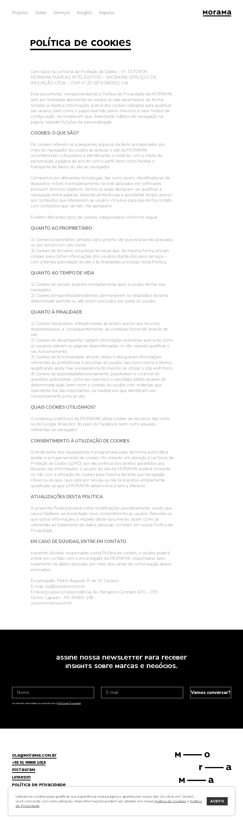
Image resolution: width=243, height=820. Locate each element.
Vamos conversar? (210, 692)
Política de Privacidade (69, 703)
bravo (237, 814)
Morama (217, 13)
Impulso (107, 13)
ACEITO (217, 801)
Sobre (40, 13)
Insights (84, 13)
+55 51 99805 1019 (28, 762)
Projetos (20, 13)
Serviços (62, 13)
